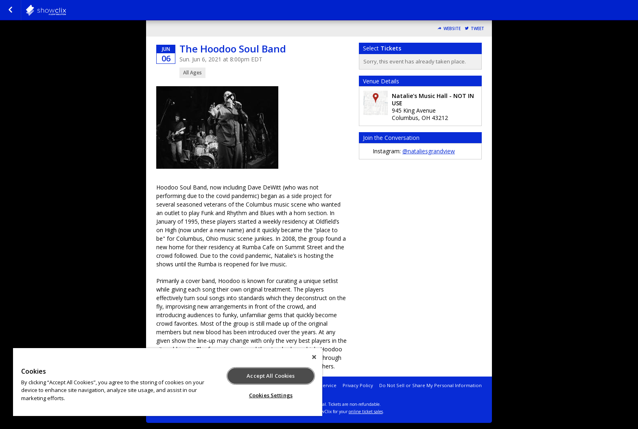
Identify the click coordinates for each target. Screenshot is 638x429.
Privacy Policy (358, 385)
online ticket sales (366, 411)
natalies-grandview (66, 10)
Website (452, 28)
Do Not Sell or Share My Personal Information (430, 385)
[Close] (314, 357)
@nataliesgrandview (428, 151)
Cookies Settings (271, 395)
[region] (167, 382)
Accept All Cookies (271, 375)
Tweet (477, 28)
